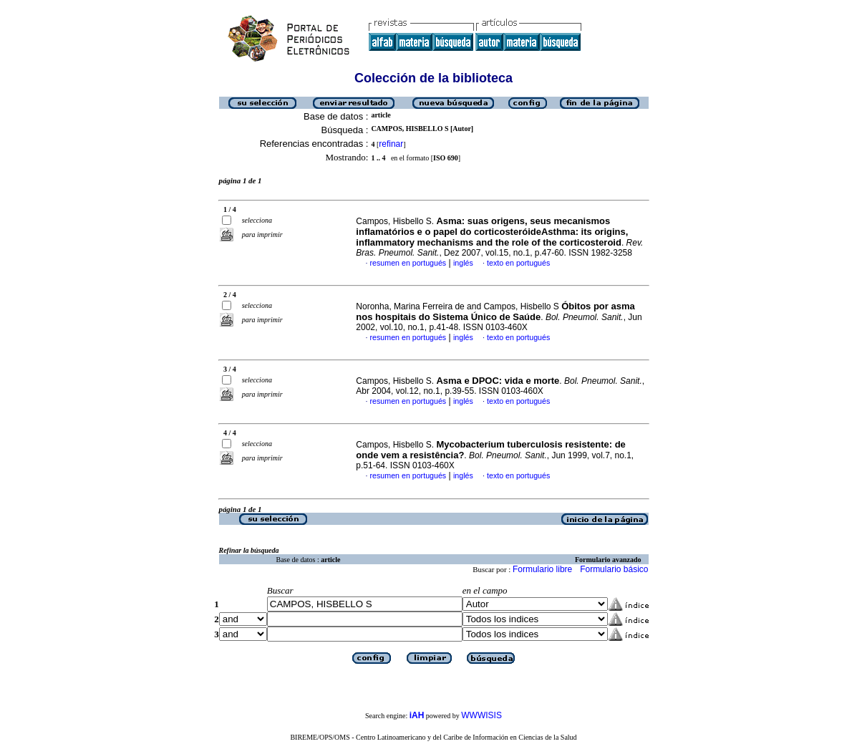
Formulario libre (542, 569)
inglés (463, 262)
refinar (391, 144)
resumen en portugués (408, 262)
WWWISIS (481, 715)
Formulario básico (614, 569)
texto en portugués (518, 262)
